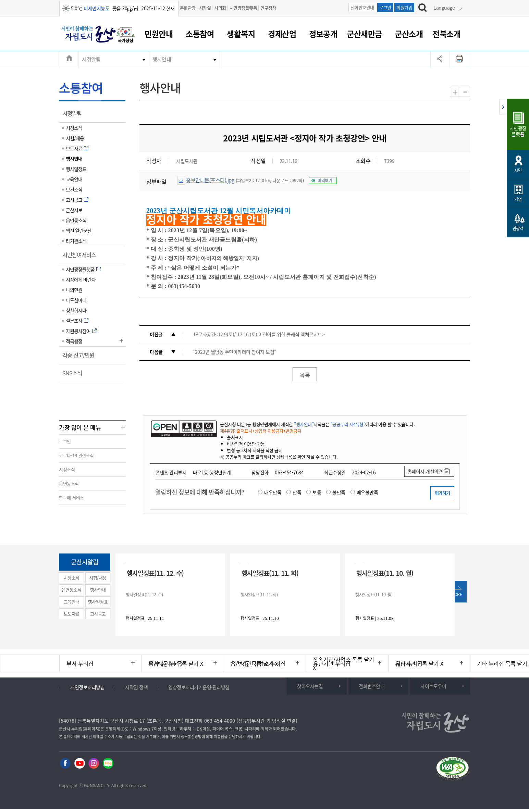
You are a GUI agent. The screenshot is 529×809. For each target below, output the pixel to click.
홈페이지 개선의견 (425, 471)
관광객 (518, 228)
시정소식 (74, 127)
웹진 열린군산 (78, 230)
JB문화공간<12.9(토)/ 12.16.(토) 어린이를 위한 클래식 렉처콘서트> (258, 334)
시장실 (205, 7)
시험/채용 (75, 138)
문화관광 (188, 7)
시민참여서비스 (81, 257)
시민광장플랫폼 (243, 7)
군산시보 (74, 210)
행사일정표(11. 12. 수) (155, 572)
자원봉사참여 (78, 330)
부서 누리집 (80, 663)
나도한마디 (76, 300)
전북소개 (446, 33)
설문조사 (74, 320)
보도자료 (74, 148)
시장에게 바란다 (81, 279)
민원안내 (159, 33)
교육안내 (74, 179)
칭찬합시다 (76, 310)
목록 (305, 375)
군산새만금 (364, 33)
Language (444, 7)
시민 (517, 170)
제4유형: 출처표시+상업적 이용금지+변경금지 (260, 430)
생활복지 (241, 33)
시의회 (220, 7)
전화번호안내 (362, 7)
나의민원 (74, 289)
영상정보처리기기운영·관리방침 (199, 687)
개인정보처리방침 (87, 687)
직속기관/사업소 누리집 (258, 663)
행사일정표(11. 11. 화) (270, 572)
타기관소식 (76, 240)
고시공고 (74, 199)
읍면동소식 (76, 220)
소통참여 (200, 33)
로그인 (385, 7)
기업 (517, 199)
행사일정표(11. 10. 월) (384, 572)
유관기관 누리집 (331, 663)
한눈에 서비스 (71, 497)
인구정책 (268, 7)
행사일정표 (76, 168)
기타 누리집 (408, 663)
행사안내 (161, 59)
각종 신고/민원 (80, 357)
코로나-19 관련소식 (76, 455)
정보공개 (323, 33)
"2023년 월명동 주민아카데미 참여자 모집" (234, 351)
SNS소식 (74, 375)
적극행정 (74, 341)
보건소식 (74, 189)
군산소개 (409, 33)
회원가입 (404, 7)
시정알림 (91, 59)
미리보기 (325, 180)
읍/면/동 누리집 (167, 663)
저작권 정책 (136, 687)
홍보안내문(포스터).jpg (210, 180)
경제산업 (282, 33)
